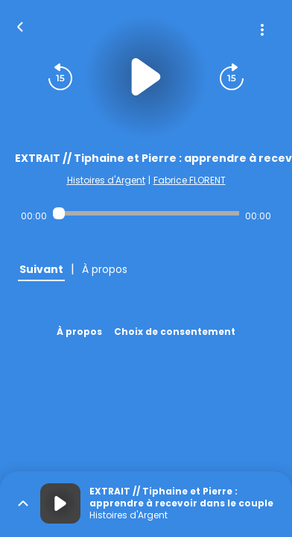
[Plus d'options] (262, 30)
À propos (79, 331)
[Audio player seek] (146, 213)
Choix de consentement (174, 331)
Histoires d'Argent (106, 180)
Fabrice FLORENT (189, 180)
